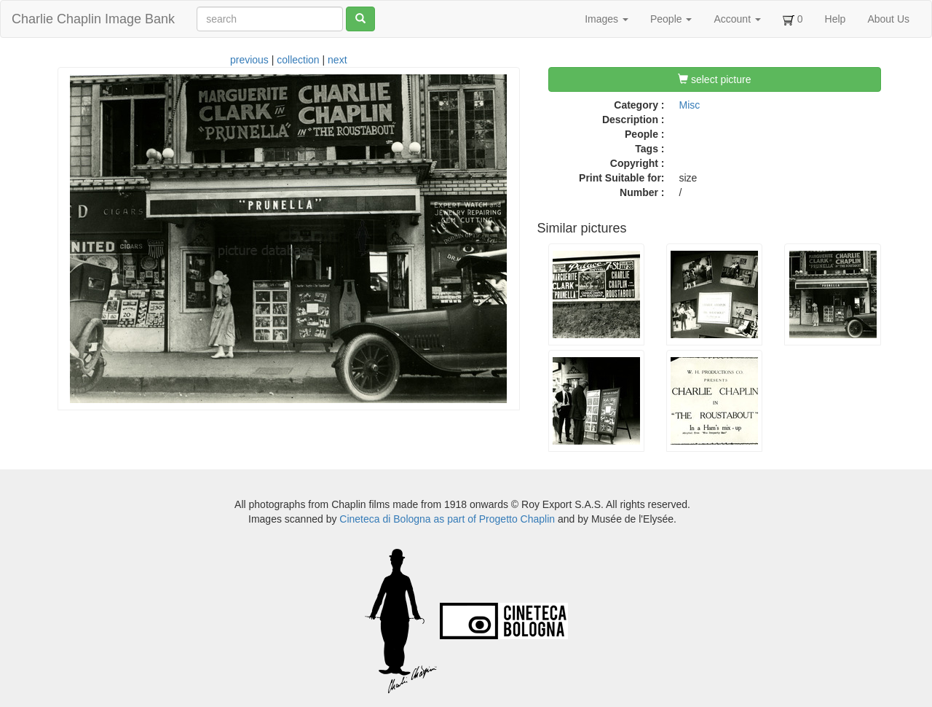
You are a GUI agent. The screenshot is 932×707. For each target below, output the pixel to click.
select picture (714, 79)
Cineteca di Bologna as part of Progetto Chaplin (447, 519)
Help (835, 19)
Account (737, 19)
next (337, 60)
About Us (888, 19)
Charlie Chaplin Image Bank (93, 19)
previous (249, 60)
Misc (689, 105)
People (671, 19)
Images (606, 19)
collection (298, 60)
